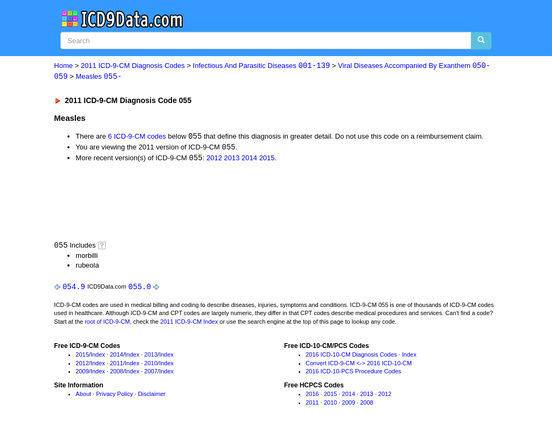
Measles (98, 77)
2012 (214, 159)
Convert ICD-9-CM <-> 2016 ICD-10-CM (359, 365)
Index (98, 356)
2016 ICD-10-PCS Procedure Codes (353, 373)
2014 (249, 159)
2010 (150, 365)
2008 (116, 373)
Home (63, 66)
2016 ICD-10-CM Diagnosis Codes (351, 356)
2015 (267, 159)
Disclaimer (151, 396)
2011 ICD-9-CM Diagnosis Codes (133, 66)
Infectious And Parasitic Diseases (261, 66)
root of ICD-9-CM (107, 323)
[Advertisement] (246, 202)
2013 (232, 159)
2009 (81, 373)
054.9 (74, 288)
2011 (116, 365)
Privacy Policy (114, 396)
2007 (150, 373)
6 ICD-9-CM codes (137, 137)
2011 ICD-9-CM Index (189, 323)
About (83, 396)
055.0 (139, 288)
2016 (312, 396)
